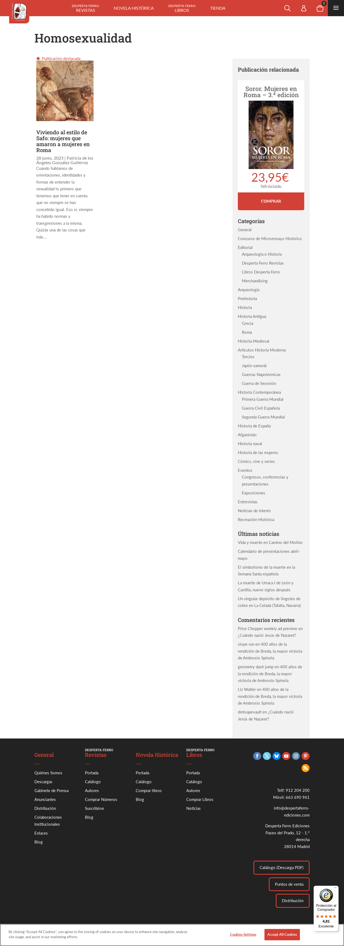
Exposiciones (253, 492)
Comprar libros (149, 790)
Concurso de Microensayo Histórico (270, 238)
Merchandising (255, 280)
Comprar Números (101, 799)
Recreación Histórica (256, 519)
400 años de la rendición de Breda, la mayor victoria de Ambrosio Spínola (270, 651)
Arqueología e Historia (262, 254)
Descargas (43, 781)
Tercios (248, 356)
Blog (38, 841)
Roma (247, 332)
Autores (92, 790)
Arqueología (248, 289)
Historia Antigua (252, 316)
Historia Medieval (253, 341)
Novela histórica (134, 7)
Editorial (245, 247)
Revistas (85, 8)
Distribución (45, 808)
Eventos (245, 470)
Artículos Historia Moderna (262, 349)
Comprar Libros (199, 799)
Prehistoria (247, 298)
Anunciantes (45, 799)
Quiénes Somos (48, 772)
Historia (245, 307)
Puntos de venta (289, 884)
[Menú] (335, 889)
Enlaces (41, 833)
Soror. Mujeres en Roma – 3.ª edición (271, 92)
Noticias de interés (254, 510)
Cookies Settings (243, 937)
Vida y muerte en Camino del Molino (270, 542)
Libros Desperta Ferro (261, 271)
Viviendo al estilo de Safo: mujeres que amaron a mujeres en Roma (63, 141)
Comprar (271, 201)
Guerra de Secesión (259, 383)
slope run (246, 644)
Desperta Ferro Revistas (263, 263)
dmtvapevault (249, 711)
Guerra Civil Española (261, 408)
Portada (91, 772)
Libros (182, 8)
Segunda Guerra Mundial (263, 416)
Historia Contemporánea (259, 392)
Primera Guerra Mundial (263, 399)
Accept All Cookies (282, 937)
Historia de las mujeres (258, 452)
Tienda (217, 7)
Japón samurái (254, 365)
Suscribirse (94, 808)
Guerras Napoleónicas (261, 374)
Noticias (193, 808)
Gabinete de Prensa (51, 790)
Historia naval (250, 443)
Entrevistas (247, 501)
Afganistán (247, 434)
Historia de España (254, 425)
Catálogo (93, 781)
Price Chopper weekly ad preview (267, 628)
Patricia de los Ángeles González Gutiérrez (64, 160)
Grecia (247, 323)
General (245, 229)
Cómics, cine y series (256, 461)
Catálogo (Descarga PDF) (281, 867)
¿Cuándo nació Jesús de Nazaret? (267, 635)
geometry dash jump (256, 666)
